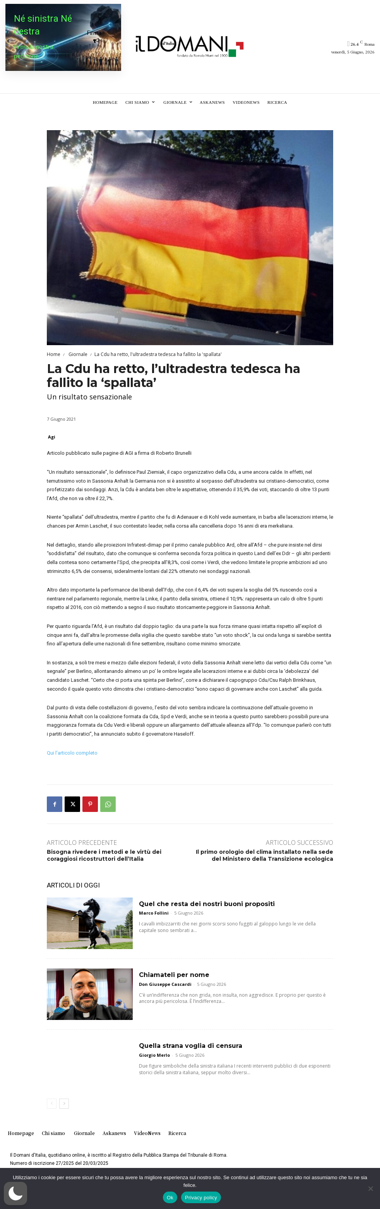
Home (53, 354)
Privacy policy (201, 1197)
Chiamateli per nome (174, 975)
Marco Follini (154, 913)
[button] (15, 1193)
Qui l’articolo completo (72, 753)
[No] (370, 1188)
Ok (170, 1197)
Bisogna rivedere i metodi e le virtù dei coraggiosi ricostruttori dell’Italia (104, 855)
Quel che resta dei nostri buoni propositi (207, 904)
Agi (51, 437)
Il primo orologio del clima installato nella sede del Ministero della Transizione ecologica (264, 855)
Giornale (77, 354)
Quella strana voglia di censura (190, 1045)
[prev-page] (51, 1104)
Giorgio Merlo (154, 1055)
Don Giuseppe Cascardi (165, 984)
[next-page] (64, 1104)
